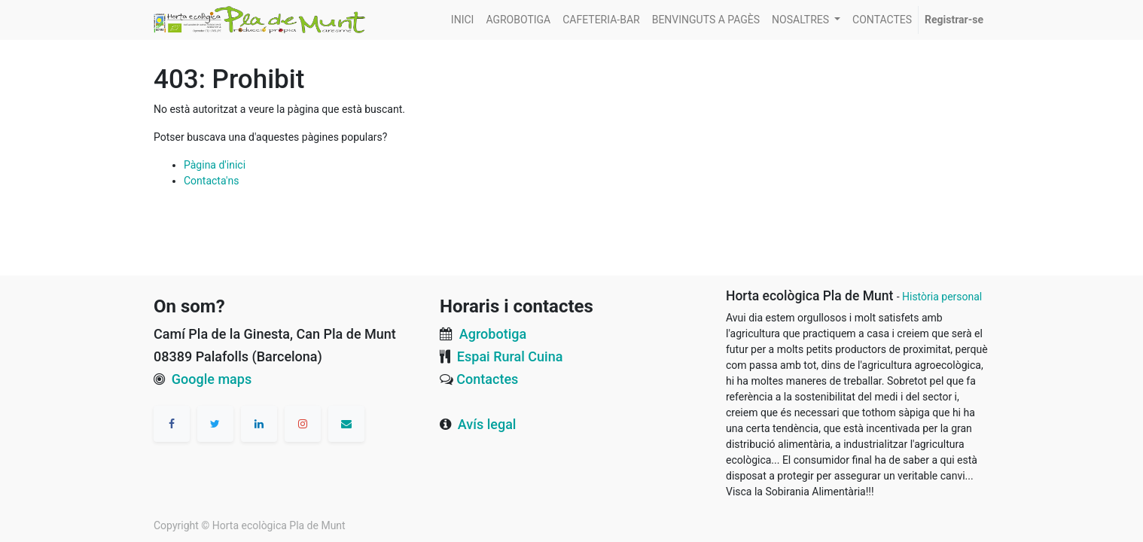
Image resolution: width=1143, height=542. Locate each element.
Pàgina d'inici (214, 165)
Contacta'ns (211, 181)
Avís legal (487, 424)
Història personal (942, 297)
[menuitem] (462, 20)
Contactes (487, 379)
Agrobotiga (492, 334)
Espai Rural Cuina (510, 356)
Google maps (211, 379)
